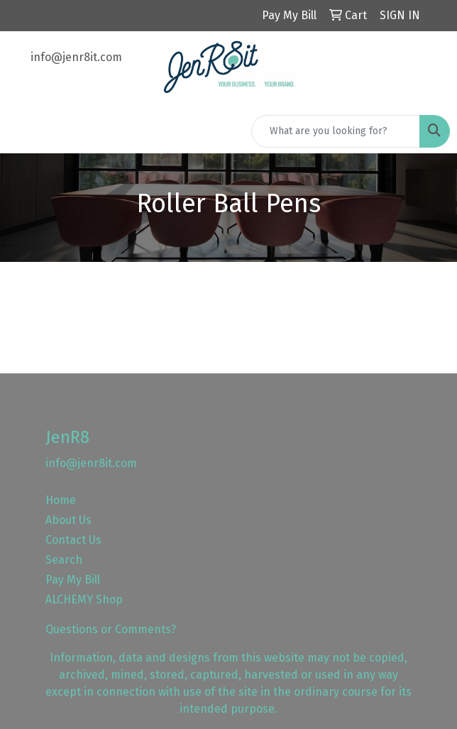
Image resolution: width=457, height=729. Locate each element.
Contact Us (73, 540)
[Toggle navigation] (22, 131)
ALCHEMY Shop (84, 599)
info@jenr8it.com (76, 57)
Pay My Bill (72, 579)
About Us (68, 520)
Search (63, 559)
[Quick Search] (335, 131)
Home (60, 500)
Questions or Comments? (110, 629)
